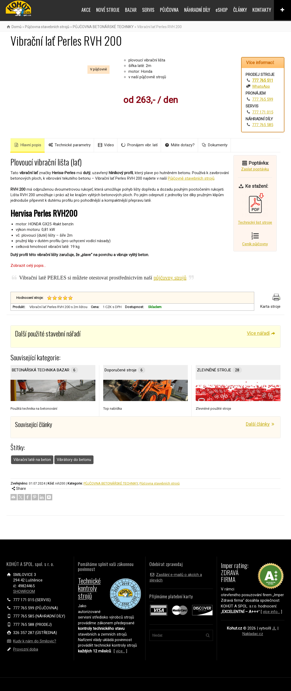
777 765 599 (262, 99)
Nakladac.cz (252, 633)
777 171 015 (262, 112)
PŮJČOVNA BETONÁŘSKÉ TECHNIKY (103, 27)
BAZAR (131, 9)
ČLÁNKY (240, 9)
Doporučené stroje (125, 370)
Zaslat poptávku (255, 169)
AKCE (86, 9)
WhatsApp (261, 86)
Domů (17, 27)
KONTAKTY (261, 9)
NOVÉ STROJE (107, 9)
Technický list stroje (255, 208)
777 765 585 (262, 124)
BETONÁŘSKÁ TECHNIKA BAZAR (45, 370)
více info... (271, 611)
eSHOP (222, 9)
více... (120, 651)
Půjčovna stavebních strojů (47, 27)
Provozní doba (25, 649)
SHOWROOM (24, 591)
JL (274, 628)
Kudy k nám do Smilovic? (34, 641)
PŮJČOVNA (169, 9)
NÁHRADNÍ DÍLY (197, 9)
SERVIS (148, 9)
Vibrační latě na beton (32, 459)
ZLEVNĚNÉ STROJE (219, 370)
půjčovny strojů (170, 277)
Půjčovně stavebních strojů (191, 178)
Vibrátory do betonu (74, 459)
